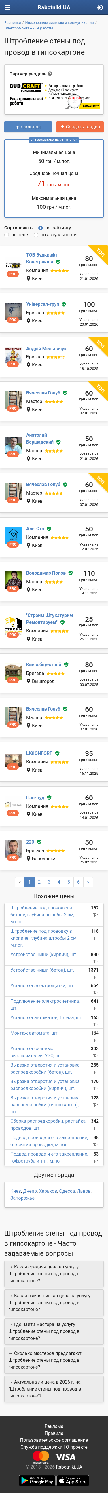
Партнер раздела (27, 74)
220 (30, 842)
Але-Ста (35, 528)
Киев (15, 1191)
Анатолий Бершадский (40, 438)
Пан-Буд (35, 797)
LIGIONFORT (39, 753)
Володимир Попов (46, 573)
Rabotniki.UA (54, 7)
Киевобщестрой (43, 664)
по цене (19, 235)
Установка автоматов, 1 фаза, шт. (46, 1017)
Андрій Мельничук (46, 349)
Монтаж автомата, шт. (34, 1033)
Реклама (54, 1426)
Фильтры (28, 127)
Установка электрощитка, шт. (42, 985)
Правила (54, 1433)
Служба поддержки (41, 1447)
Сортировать (18, 228)
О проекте (77, 1447)
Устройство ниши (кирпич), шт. (43, 954)
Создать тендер (80, 127)
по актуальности (59, 235)
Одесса (67, 1191)
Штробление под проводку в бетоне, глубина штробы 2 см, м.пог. (42, 914)
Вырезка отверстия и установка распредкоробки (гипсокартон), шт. (45, 1104)
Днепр (30, 1191)
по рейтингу (58, 228)
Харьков (48, 1191)
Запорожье (22, 1198)
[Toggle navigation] (8, 7)
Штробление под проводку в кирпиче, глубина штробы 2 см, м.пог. (43, 938)
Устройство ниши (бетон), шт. (42, 970)
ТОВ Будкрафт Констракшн (42, 258)
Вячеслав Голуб (43, 393)
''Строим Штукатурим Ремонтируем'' (49, 619)
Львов (83, 1191)
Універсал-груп (42, 304)
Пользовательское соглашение (54, 1440)
